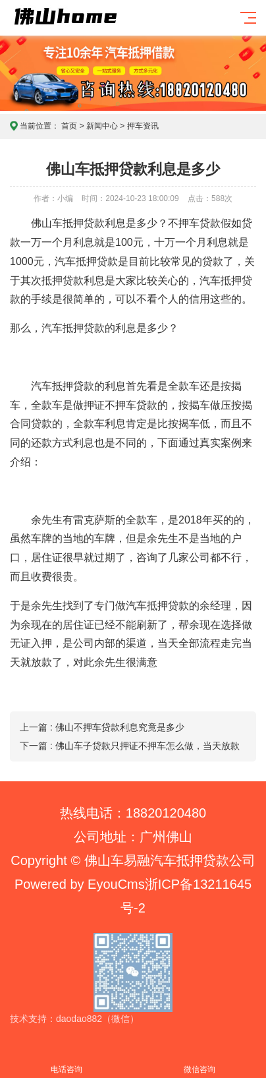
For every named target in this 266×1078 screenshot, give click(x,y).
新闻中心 (102, 126)
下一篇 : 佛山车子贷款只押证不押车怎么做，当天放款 (130, 745)
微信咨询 (199, 1062)
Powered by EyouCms (79, 884)
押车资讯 (143, 126)
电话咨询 (66, 1062)
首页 (69, 126)
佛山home (89, 27)
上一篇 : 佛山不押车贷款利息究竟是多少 (102, 727)
